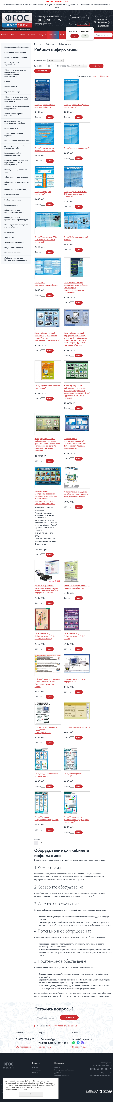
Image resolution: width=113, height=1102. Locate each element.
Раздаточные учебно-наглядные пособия (13, 154)
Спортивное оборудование (15, 52)
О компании (36, 1070)
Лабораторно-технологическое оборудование (16, 108)
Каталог (14, 35)
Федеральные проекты (13, 248)
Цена (36, 66)
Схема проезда (45, 1047)
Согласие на (57, 1026)
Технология (9, 237)
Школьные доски (11, 205)
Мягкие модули (10, 87)
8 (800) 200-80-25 (48, 20)
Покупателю (59, 1063)
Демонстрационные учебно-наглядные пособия (15, 147)
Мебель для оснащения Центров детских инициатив (15, 259)
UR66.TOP (92, 1091)
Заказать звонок (78, 18)
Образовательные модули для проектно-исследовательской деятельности (16, 99)
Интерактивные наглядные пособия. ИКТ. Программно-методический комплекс (76, 494)
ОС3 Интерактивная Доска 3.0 (77, 727)
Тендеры (42, 35)
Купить (49, 117)
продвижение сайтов (91, 1092)
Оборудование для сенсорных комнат (16, 183)
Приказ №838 (40, 61)
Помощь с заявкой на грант (64, 1070)
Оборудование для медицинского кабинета (14, 211)
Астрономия (9, 232)
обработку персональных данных (62, 1026)
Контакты (35, 1073)
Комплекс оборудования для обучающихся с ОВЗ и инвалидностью (16, 163)
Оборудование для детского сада (15, 171)
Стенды (7, 82)
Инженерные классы (12, 253)
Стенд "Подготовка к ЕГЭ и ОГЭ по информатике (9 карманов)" (46, 239)
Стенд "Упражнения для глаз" (76, 148)
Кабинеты (53, 35)
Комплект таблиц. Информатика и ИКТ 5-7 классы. (74, 636)
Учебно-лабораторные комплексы (13, 115)
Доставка (32, 35)
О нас (22, 35)
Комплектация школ (61, 1075)
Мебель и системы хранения (15, 58)
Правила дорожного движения (16, 141)
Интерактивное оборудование (16, 47)
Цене (94, 76)
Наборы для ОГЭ (11, 128)
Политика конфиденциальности (101, 1075)
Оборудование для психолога (16, 177)
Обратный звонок (23, 1047)
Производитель (64, 66)
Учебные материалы (12, 200)
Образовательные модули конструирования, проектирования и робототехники (15, 73)
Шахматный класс (11, 195)
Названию (104, 76)
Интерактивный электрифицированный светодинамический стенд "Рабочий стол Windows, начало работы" (75, 443)
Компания (36, 1063)
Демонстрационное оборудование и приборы (14, 122)
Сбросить (42, 71)
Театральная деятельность (14, 243)
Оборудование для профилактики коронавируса (16, 219)
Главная (37, 44)
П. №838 (63, 35)
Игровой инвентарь (12, 92)
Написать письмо (79, 1047)
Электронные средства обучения (13, 135)
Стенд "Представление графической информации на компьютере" (76, 819)
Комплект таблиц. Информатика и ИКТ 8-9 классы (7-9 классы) (45, 636)
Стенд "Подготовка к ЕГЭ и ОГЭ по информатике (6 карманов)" (75, 194)
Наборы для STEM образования (11, 64)
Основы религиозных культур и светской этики (16, 226)
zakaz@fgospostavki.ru (43, 24)
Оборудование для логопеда (15, 190)
